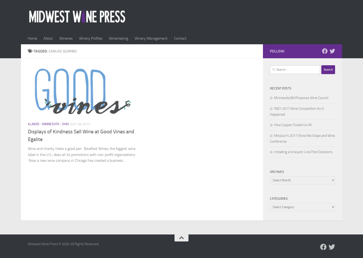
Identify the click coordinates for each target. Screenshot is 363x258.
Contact (180, 38)
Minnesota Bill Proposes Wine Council (301, 98)
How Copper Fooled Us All (293, 125)
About (48, 38)
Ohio (65, 124)
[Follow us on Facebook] (325, 51)
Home (32, 38)
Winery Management (151, 38)
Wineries (66, 38)
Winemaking (118, 38)
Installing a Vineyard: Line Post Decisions (303, 152)
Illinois (33, 124)
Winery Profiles (90, 38)
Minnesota (50, 124)
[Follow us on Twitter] (332, 51)
